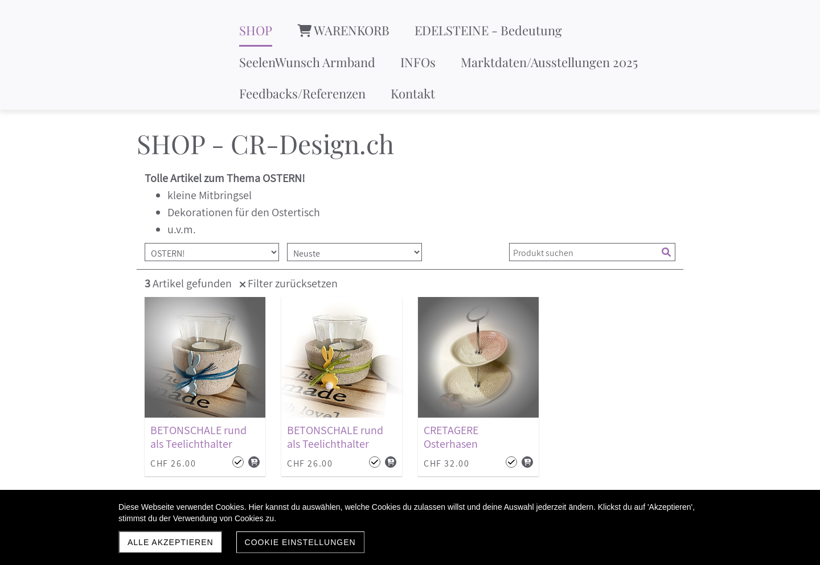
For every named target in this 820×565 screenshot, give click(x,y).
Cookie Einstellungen (300, 542)
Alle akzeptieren (171, 542)
